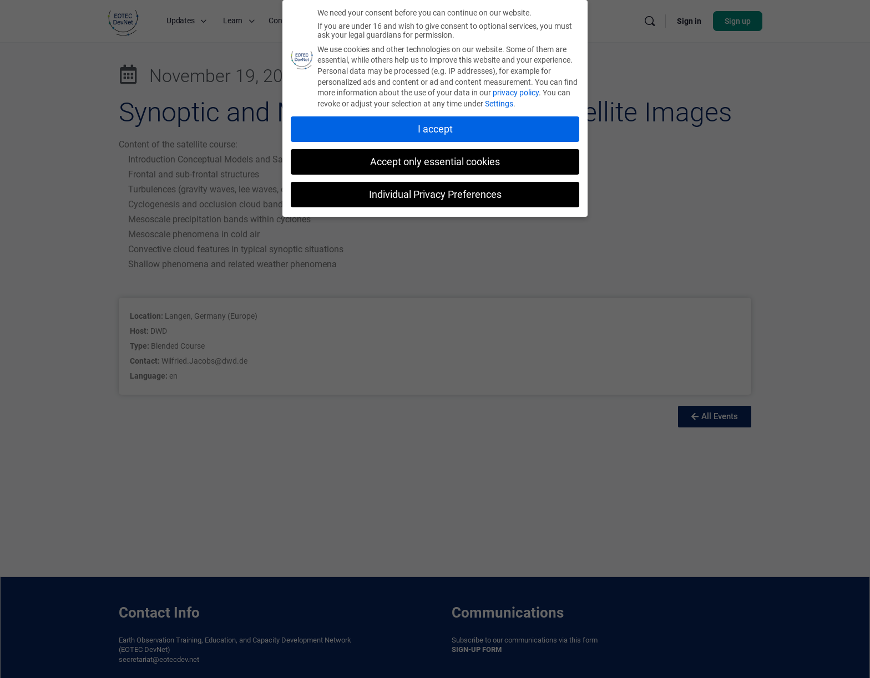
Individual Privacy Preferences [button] (435, 194)
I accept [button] (435, 129)
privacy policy (516, 92)
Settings (499, 103)
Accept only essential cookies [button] (435, 161)
